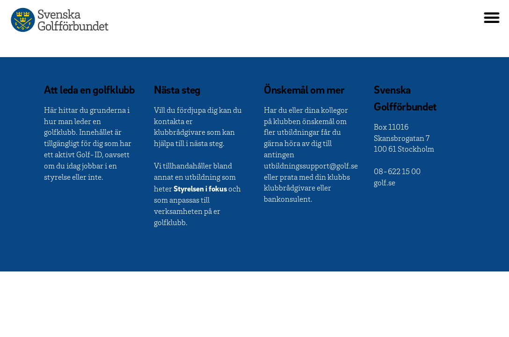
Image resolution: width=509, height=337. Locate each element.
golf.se (384, 184)
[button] (491, 17)
